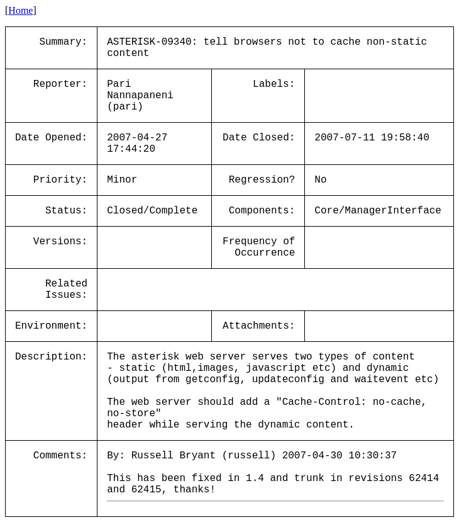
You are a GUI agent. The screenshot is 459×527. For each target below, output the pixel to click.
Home (20, 10)
